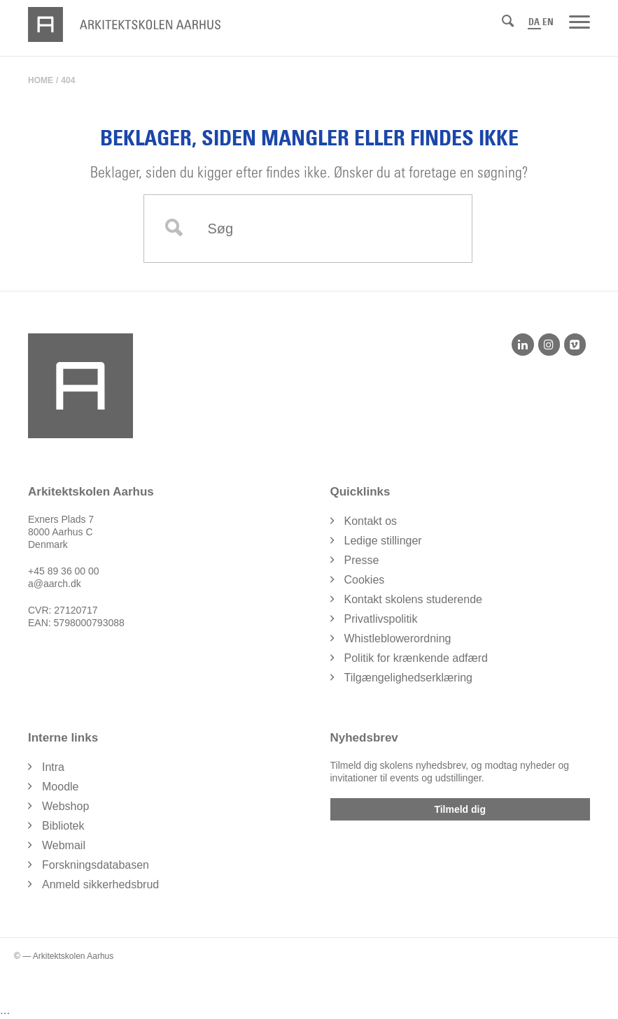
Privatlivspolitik (381, 619)
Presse (361, 560)
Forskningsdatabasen (95, 865)
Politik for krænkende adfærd (416, 658)
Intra (53, 767)
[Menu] (579, 21)
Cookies (364, 580)
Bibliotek (63, 826)
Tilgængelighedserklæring (408, 678)
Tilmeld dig (460, 809)
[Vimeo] (575, 344)
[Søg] (508, 21)
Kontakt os (371, 521)
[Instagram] (549, 344)
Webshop (65, 806)
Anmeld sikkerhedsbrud (100, 884)
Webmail (63, 845)
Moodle (60, 787)
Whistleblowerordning (397, 638)
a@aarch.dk (54, 583)
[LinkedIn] (522, 344)
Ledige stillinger (383, 541)
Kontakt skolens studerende (413, 599)
